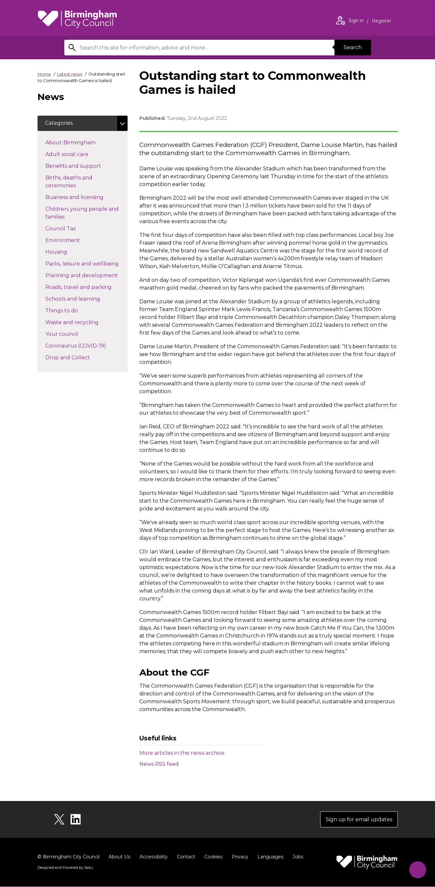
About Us (119, 857)
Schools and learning (84, 298)
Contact (185, 857)
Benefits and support (84, 165)
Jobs (296, 857)
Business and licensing (86, 197)
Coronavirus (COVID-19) (86, 345)
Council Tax (72, 228)
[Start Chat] (417, 869)
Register (381, 21)
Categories (59, 123)
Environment (74, 240)
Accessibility (152, 857)
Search (353, 47)
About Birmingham (82, 142)
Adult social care (78, 154)
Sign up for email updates (358, 819)
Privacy (238, 857)
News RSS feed (159, 764)
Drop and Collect (79, 357)
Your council (73, 333)
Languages (269, 857)
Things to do (73, 310)
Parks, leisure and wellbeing (86, 263)
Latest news (69, 74)
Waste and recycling (83, 322)
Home (44, 74)
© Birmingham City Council (69, 857)
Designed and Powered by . (65, 868)
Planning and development (86, 275)
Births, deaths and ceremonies (72, 182)
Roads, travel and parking (86, 287)
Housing (67, 251)
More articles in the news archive (182, 753)
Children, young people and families (82, 213)
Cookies (212, 857)
